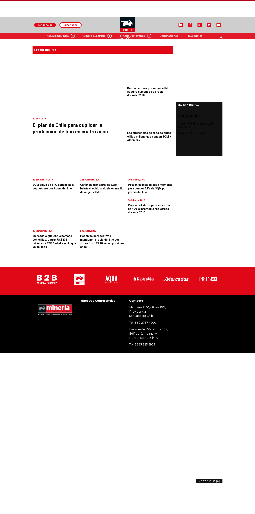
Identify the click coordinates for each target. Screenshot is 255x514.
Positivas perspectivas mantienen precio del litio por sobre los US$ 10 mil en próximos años (102, 241)
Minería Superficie (97, 36)
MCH (124, 39)
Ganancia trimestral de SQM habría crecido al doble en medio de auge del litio (101, 188)
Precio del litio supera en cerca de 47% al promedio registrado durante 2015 (149, 209)
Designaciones (169, 35)
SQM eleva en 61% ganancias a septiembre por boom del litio (53, 186)
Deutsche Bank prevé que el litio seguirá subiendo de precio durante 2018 (148, 92)
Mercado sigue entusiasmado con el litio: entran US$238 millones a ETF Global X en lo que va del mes (54, 241)
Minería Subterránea (135, 36)
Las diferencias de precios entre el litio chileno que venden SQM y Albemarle (149, 136)
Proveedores (194, 35)
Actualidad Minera (61, 36)
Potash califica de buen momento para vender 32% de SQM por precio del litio (150, 188)
